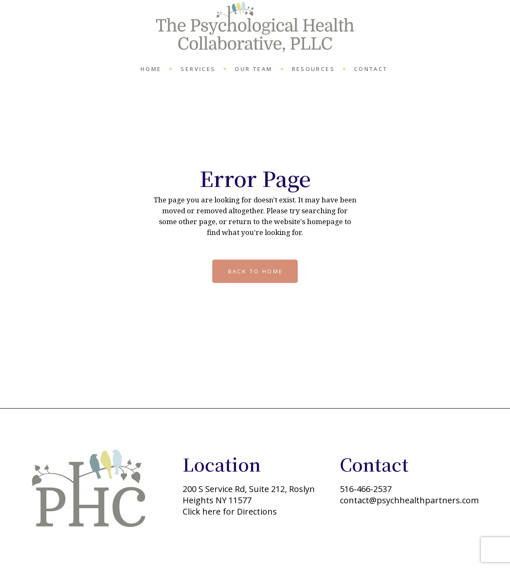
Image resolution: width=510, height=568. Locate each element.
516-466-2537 (366, 489)
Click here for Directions (230, 511)
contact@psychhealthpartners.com (409, 500)
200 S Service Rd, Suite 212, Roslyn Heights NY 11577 (249, 494)
